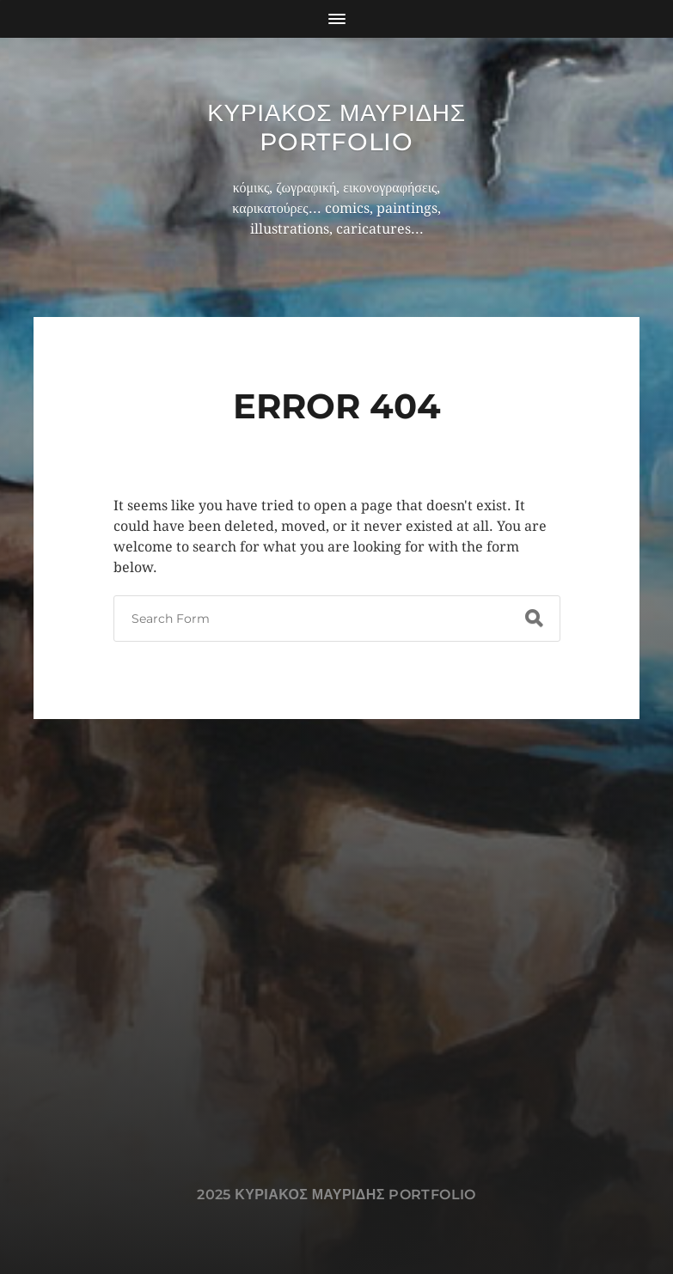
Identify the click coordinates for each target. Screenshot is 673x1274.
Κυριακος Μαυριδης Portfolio (336, 127)
